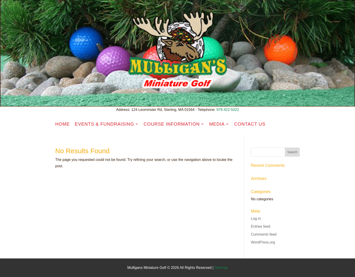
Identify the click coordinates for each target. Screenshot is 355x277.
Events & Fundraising (104, 124)
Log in (256, 218)
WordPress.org (263, 242)
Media (217, 124)
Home (62, 124)
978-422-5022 (227, 110)
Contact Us (249, 124)
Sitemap (221, 268)
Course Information (172, 124)
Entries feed (260, 226)
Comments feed (263, 234)
